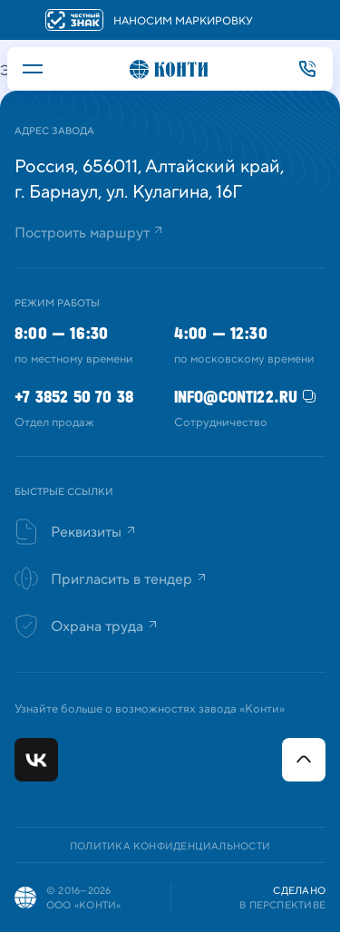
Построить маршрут (82, 233)
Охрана (101, 626)
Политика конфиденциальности (170, 846)
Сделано (299, 891)
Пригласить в (125, 579)
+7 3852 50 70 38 (307, 68)
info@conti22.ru (236, 396)
